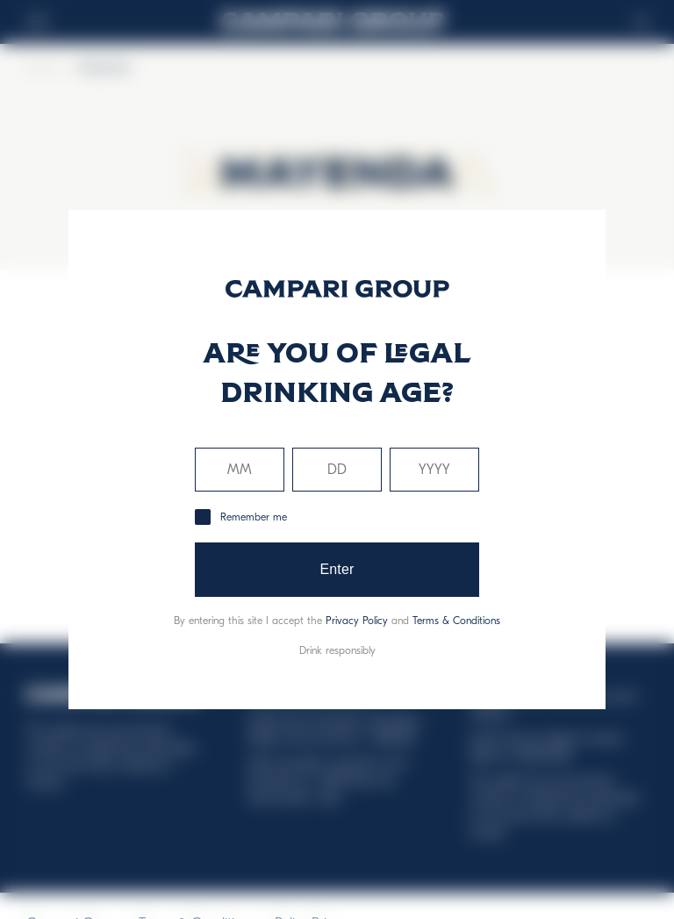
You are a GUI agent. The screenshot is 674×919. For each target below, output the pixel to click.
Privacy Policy (357, 620)
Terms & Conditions (456, 620)
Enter (336, 569)
